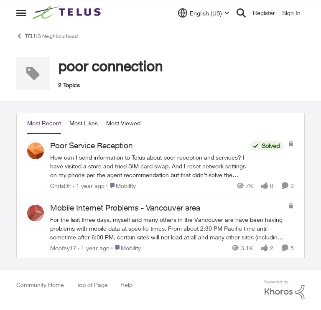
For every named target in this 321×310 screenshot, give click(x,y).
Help (126, 284)
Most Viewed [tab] (123, 123)
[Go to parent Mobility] (121, 185)
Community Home (40, 284)
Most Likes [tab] (83, 123)
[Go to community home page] (68, 13)
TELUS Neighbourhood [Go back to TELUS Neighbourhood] (47, 36)
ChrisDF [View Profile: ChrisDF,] (60, 185)
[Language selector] (203, 13)
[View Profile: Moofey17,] (35, 213)
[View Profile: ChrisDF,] (35, 150)
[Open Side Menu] (21, 13)
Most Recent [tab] (44, 123)
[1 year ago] (88, 185)
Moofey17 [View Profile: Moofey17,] (63, 248)
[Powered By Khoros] (285, 290)
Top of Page (92, 284)
